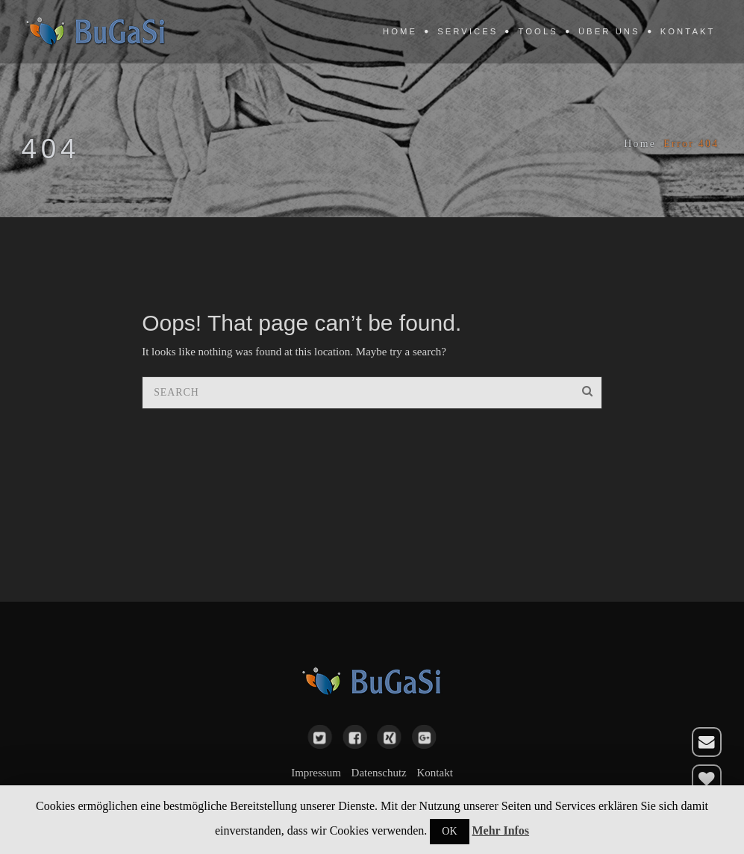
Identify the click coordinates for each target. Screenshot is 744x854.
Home (400, 31)
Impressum (316, 773)
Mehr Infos (501, 830)
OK (449, 831)
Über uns (609, 31)
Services (467, 31)
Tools (538, 31)
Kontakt (688, 31)
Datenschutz (379, 773)
